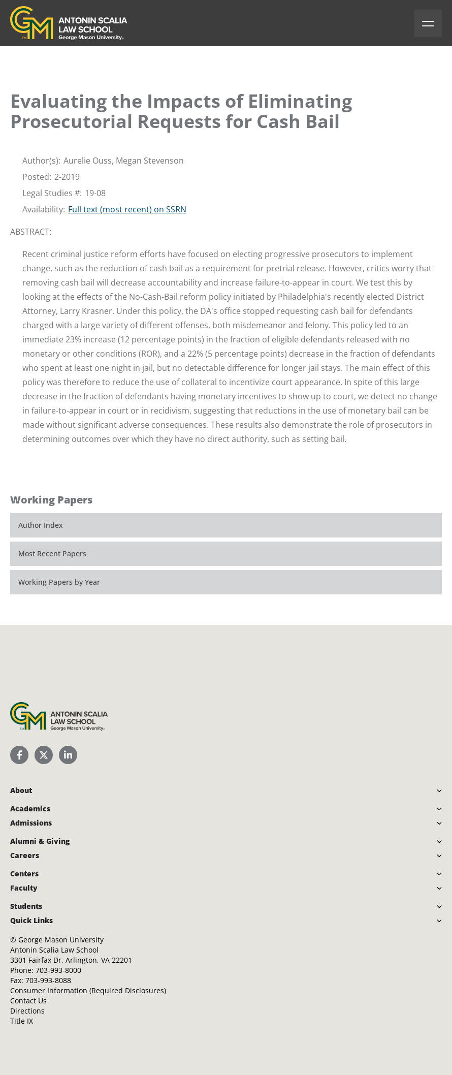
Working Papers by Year (59, 582)
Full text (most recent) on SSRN (127, 209)
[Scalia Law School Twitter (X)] (44, 755)
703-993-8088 (48, 980)
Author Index (40, 525)
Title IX (21, 1021)
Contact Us (28, 1000)
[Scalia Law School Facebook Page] (19, 755)
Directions (27, 1011)
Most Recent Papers (52, 553)
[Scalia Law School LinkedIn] (68, 755)
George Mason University (61, 939)
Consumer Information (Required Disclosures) (88, 990)
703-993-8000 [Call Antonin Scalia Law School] (58, 970)
